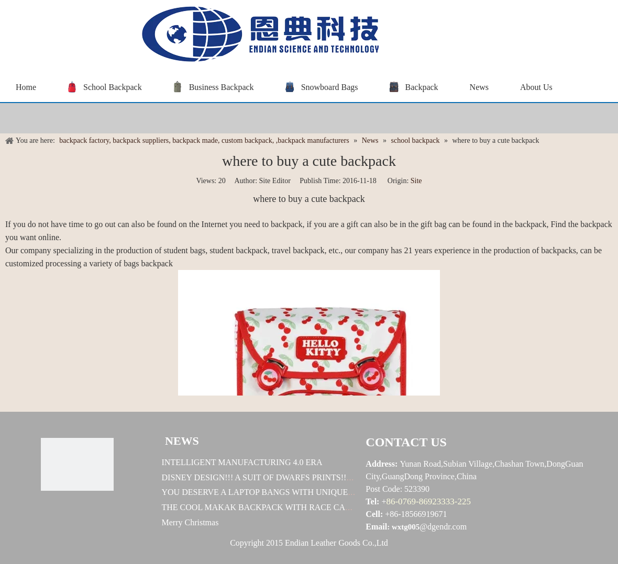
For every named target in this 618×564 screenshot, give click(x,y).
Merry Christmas (190, 522)
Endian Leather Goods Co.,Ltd (336, 542)
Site (416, 181)
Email (376, 526)
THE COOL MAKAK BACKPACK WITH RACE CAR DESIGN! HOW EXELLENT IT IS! (319, 507)
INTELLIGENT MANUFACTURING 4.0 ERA (242, 462)
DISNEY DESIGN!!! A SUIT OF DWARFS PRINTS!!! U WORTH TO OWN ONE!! (306, 477)
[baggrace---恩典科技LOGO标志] (257, 36)
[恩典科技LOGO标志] (77, 464)
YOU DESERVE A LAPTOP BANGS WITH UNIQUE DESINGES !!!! (283, 492)
